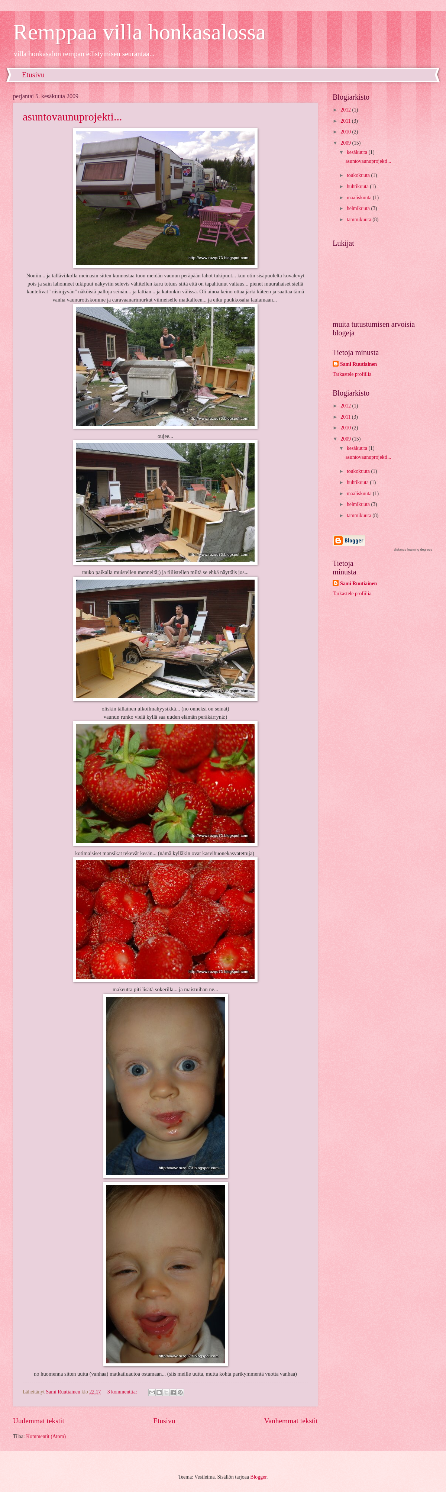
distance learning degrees (413, 549)
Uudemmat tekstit (38, 1421)
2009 (346, 143)
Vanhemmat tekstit (291, 1421)
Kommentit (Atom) (46, 1436)
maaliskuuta (360, 197)
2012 (346, 110)
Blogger (258, 1477)
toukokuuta (359, 175)
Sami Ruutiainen (358, 364)
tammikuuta (359, 219)
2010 (346, 132)
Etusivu (33, 75)
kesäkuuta (358, 152)
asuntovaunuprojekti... (72, 116)
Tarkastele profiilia (352, 374)
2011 (346, 121)
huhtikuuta (358, 186)
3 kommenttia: (123, 1392)
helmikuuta (359, 208)
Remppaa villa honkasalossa (139, 32)
